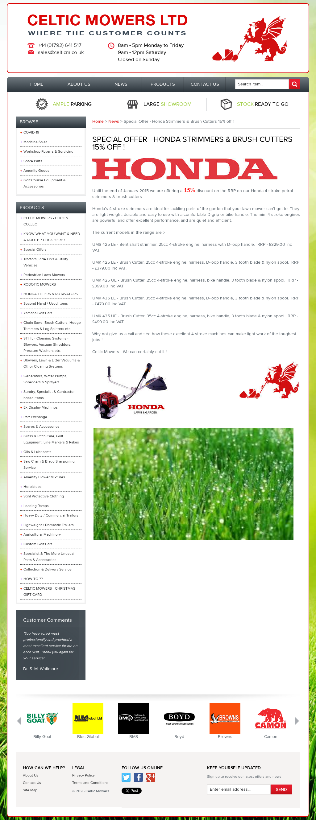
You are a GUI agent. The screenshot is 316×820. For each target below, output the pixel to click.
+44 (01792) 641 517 (59, 45)
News (113, 121)
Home (98, 121)
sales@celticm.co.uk (61, 52)
